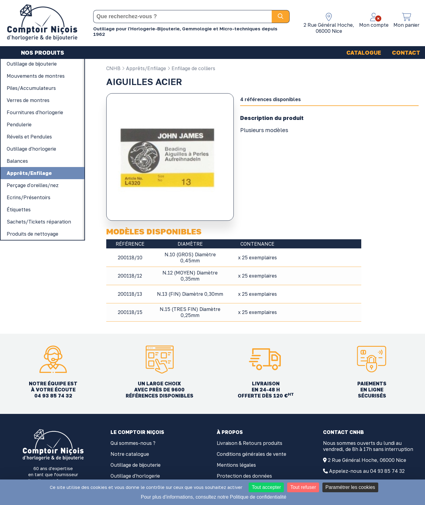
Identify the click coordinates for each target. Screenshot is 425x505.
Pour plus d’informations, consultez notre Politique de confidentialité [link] (213, 497)
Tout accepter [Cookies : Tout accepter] (266, 487)
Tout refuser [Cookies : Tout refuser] (303, 487)
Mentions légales (236, 465)
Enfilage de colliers (191, 68)
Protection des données (244, 476)
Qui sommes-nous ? (132, 443)
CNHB (113, 68)
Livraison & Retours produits (249, 443)
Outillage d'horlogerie (135, 476)
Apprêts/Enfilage (144, 68)
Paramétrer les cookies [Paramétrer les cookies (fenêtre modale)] (350, 487)
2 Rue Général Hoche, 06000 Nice (367, 460)
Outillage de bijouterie (135, 465)
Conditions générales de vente (251, 454)
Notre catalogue (129, 454)
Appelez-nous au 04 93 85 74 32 (367, 471)
